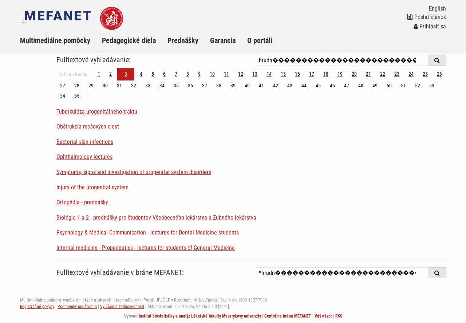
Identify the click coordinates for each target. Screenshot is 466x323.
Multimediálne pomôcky (55, 40)
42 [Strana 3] (275, 85)
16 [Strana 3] (297, 74)
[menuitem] (61, 40)
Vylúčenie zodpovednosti (122, 306)
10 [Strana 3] (212, 74)
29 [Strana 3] (91, 85)
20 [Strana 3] (354, 74)
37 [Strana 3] (204, 85)
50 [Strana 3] (389, 85)
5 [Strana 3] (152, 74)
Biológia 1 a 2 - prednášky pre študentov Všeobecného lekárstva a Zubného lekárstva (156, 217)
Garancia (223, 40)
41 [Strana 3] (261, 85)
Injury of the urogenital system (92, 187)
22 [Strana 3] (382, 74)
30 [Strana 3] (105, 85)
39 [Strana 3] (233, 85)
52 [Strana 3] (417, 85)
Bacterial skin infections (84, 141)
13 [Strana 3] (254, 74)
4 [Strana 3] (141, 74)
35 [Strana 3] (176, 85)
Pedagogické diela (129, 40)
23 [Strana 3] (396, 74)
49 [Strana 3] (375, 85)
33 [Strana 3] (147, 85)
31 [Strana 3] (119, 85)
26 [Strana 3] (439, 74)
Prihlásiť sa (430, 26)
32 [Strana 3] (133, 85)
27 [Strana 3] (62, 85)
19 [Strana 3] (340, 74)
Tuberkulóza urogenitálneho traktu (96, 111)
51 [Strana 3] (403, 85)
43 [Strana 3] (289, 85)
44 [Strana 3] (304, 85)
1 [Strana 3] (99, 74)
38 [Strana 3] (218, 85)
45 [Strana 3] (318, 85)
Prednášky (182, 40)
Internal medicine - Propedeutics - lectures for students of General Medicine (145, 247)
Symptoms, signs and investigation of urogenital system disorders (133, 172)
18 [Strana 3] (325, 74)
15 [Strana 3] (283, 74)
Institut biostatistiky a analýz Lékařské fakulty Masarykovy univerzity (200, 316)
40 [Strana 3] (247, 85)
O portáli (259, 40)
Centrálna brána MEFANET (287, 316)
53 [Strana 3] (431, 85)
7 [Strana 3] (176, 74)
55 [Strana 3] (76, 96)
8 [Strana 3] (187, 74)
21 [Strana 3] (368, 74)
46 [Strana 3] (332, 85)
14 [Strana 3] (269, 74)
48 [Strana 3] (360, 85)
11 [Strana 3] (226, 74)
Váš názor (323, 316)
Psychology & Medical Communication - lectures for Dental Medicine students (147, 232)
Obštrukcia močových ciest (87, 126)
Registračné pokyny (37, 306)
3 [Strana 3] (126, 74)
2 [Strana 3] (110, 74)
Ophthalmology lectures (84, 156)
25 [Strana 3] (425, 74)
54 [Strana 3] (62, 96)
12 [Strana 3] (240, 74)
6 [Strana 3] (164, 74)
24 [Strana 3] (411, 74)
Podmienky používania (77, 306)
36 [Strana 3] (190, 85)
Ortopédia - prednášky (82, 202)
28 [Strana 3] (76, 85)
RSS (338, 316)
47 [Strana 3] (346, 85)
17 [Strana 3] (311, 74)
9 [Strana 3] (199, 74)
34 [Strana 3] (162, 85)
